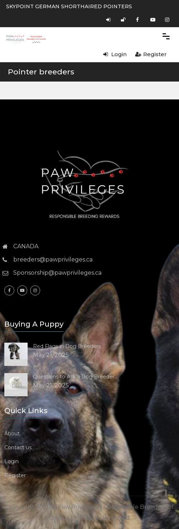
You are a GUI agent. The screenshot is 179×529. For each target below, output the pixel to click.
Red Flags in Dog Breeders (67, 346)
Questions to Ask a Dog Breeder (73, 376)
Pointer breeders (41, 71)
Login (115, 54)
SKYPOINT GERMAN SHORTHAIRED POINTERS (69, 6)
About (12, 433)
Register (151, 54)
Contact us (18, 447)
